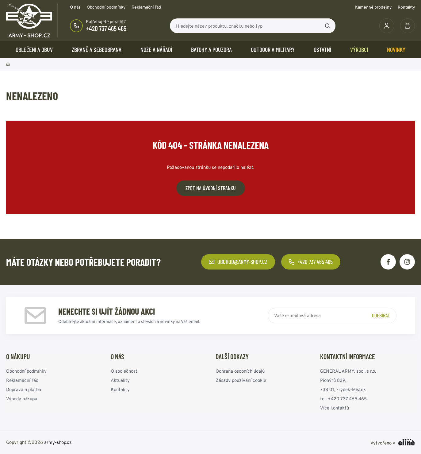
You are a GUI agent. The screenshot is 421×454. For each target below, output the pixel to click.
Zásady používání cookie (241, 380)
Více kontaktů (334, 407)
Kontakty (406, 7)
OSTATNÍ (322, 49)
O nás (75, 7)
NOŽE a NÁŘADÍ (156, 49)
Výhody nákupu (21, 398)
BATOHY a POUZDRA (211, 49)
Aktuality (120, 380)
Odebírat (381, 315)
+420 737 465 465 (106, 28)
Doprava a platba (23, 389)
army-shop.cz (58, 442)
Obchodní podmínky (106, 7)
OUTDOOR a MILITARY (273, 49)
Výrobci (359, 49)
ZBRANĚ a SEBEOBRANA (96, 49)
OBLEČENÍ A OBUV (34, 49)
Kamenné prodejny (373, 7)
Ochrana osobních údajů (240, 371)
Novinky (396, 49)
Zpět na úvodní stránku (211, 187)
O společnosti (125, 371)
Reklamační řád (146, 7)
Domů (8, 64)
